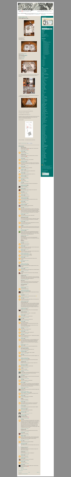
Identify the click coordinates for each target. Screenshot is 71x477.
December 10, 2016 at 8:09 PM (24, 270)
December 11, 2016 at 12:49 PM (25, 378)
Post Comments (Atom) (25, 473)
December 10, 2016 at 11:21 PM (25, 314)
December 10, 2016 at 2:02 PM (24, 153)
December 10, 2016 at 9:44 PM (24, 283)
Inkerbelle (43, 91)
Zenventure (43, 163)
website (38, 13)
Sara (21, 371)
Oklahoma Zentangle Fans (45, 113)
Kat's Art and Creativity (44, 97)
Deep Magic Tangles (44, 80)
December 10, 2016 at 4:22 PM (24, 220)
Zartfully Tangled (44, 156)
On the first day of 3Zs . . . (46, 54)
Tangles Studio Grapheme (45, 145)
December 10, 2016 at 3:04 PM (24, 181)
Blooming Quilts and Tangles (45, 74)
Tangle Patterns (43, 132)
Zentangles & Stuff (44, 161)
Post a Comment (21, 470)
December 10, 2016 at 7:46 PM (24, 256)
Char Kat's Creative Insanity (45, 77)
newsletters (44, 13)
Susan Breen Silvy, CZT (44, 125)
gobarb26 (22, 458)
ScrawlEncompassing (44, 120)
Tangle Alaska (43, 127)
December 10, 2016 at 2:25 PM (24, 165)
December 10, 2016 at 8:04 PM (24, 267)
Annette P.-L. (23, 169)
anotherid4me (23, 351)
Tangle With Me (43, 134)
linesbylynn (22, 287)
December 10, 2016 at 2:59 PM (24, 178)
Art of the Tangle (44, 69)
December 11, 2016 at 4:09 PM (24, 391)
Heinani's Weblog (44, 88)
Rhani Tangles (43, 119)
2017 (43, 39)
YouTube (43, 33)
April (43, 56)
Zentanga (43, 159)
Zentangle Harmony (44, 160)
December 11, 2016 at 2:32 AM (24, 347)
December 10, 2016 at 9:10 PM (24, 279)
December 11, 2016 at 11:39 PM (25, 418)
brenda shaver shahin (24, 264)
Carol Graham (23, 415)
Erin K (22, 318)
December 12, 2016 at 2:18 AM (24, 428)
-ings (22, 54)
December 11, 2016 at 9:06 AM (24, 367)
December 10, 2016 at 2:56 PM (24, 175)
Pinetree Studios (44, 118)
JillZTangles (43, 94)
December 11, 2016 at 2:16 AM (24, 344)
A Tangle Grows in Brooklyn (45, 68)
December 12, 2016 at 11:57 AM (25, 439)
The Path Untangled (44, 148)
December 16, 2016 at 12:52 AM (25, 460)
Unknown (22, 151)
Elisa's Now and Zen (44, 84)
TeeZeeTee (43, 147)
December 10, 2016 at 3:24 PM (24, 197)
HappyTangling (43, 87)
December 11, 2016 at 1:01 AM (24, 327)
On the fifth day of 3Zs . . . (46, 50)
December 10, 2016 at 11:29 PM (25, 317)
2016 (43, 40)
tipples (25, 55)
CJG (21, 225)
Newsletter (43, 32)
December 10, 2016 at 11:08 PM (25, 301)
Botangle (43, 75)
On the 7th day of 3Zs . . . (46, 48)
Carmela (22, 432)
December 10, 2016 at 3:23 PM (24, 194)
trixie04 (22, 375)
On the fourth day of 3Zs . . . (46, 51)
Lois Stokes (22, 405)
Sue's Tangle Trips (44, 124)
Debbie (22, 334)
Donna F (22, 261)
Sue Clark (22, 268)
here (29, 114)
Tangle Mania (43, 130)
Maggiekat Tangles (44, 104)
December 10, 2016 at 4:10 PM (24, 216)
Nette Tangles (43, 112)
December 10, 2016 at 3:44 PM (24, 203)
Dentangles (43, 81)
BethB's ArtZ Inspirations (45, 73)
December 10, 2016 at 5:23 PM (24, 235)
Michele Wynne (23, 204)
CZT (34, 14)
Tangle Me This (43, 131)
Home (29, 472)
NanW (21, 379)
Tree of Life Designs (44, 153)
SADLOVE (22, 464)
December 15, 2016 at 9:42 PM (24, 457)
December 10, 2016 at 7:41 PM (24, 249)
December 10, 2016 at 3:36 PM (24, 200)
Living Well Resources (44, 103)
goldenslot (22, 467)
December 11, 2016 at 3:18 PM (24, 381)
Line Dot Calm (43, 101)
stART (42, 123)
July (43, 55)
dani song (22, 382)
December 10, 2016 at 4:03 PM (24, 213)
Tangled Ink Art (43, 138)
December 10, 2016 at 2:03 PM (24, 157)
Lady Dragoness (23, 443)
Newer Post (20, 472)
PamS (21, 207)
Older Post (38, 472)
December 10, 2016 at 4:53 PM (24, 224)
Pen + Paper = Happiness (45, 116)
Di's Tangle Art (43, 82)
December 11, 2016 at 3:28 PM (24, 387)
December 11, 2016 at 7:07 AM (24, 353)
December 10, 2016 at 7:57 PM (24, 263)
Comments (44, 174)
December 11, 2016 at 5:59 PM (24, 394)
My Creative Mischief (44, 109)
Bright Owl (43, 76)
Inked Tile (43, 90)
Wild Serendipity (44, 155)
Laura (21, 182)
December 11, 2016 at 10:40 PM (25, 411)
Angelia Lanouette (23, 308)
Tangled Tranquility (44, 141)
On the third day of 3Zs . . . (46, 52)
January (44, 58)
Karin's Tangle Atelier (44, 96)
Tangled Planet (43, 140)
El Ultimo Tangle (44, 83)
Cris (21, 271)
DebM (22, 354)
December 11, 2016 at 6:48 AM (24, 350)
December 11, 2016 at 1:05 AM (24, 330)
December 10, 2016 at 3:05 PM (24, 184)
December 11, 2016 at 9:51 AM (24, 370)
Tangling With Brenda (44, 146)
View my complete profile (45, 170)
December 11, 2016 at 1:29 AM (24, 333)
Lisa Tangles (43, 102)
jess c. (22, 440)
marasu (21, 56)
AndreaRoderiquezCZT (24, 198)
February (44, 57)
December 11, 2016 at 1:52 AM (24, 337)
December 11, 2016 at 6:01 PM (24, 397)
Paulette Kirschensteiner (24, 358)
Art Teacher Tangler (44, 70)
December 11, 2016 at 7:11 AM (24, 357)
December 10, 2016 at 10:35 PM (25, 297)
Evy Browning (23, 230)
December (44, 41)
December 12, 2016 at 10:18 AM (25, 431)
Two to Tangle (43, 154)
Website (43, 31)
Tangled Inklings (44, 139)
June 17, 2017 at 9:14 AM (24, 469)
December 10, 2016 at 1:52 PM (24, 150)
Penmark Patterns (44, 117)
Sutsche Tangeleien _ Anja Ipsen (25, 392)
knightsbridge (24, 53)
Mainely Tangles (44, 105)
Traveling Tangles (44, 152)
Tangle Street (43, 133)
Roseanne (22, 388)
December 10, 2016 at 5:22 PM (24, 229)
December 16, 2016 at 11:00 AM (25, 463)
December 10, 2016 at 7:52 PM (24, 260)
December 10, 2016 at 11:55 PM (25, 320)
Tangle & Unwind (44, 126)
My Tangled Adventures (44, 111)
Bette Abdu (22, 188)
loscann (22, 158)
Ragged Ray (22, 435)
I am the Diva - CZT (44, 89)
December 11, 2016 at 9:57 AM (24, 374)
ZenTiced (43, 162)
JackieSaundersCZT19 (24, 185)
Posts (43, 173)
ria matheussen (23, 161)
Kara (21, 419)
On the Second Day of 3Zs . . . (46, 53)
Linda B (22, 179)
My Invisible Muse (44, 110)
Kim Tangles (43, 98)
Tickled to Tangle (44, 149)
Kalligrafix (43, 95)
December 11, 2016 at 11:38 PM (25, 414)
